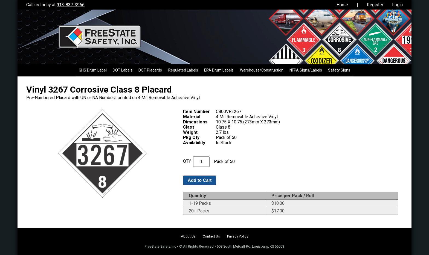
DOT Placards (150, 70)
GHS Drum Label (93, 70)
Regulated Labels (183, 70)
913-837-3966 (71, 4)
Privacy (237, 236)
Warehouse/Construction (261, 70)
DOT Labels (122, 70)
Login (397, 4)
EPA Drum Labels (219, 70)
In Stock (223, 142)
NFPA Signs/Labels (305, 70)
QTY (187, 161)
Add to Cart (199, 180)
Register (375, 4)
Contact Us (211, 236)
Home (342, 4)
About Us (188, 236)
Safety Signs (339, 70)
